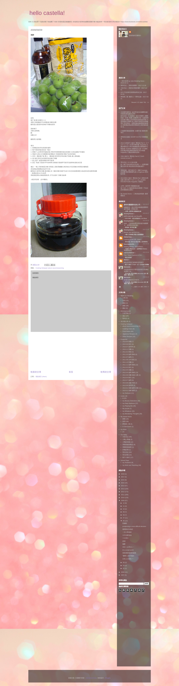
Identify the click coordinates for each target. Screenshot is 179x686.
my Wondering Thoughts (130, 414)
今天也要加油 (127, 535)
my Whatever (126, 411)
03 (124, 565)
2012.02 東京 (126, 367)
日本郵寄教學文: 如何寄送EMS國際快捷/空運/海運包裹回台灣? (134, 113)
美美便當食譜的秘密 (129, 553)
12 (124, 503)
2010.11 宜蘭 (126, 349)
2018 (123, 474)
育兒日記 (125, 452)
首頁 (71, 372)
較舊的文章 (106, 372)
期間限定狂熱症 (127, 529)
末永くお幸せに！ (128, 547)
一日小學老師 (127, 532)
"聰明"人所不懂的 (128, 556)
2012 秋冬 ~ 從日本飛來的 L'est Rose (136, 218)
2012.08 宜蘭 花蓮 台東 (130, 375)
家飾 (123, 419)
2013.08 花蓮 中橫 (128, 383)
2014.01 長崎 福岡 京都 (130, 388)
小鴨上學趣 (126, 439)
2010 (123, 497)
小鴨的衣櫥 (126, 442)
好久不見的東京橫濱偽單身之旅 (131, 92)
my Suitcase (126, 393)
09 (124, 512)
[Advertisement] (70, 351)
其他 (123, 300)
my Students (126, 462)
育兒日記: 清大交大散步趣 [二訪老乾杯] (136, 241)
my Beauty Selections (129, 401)
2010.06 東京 (126, 344)
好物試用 (125, 450)
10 (124, 509)
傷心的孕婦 (128, 257)
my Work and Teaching (130, 465)
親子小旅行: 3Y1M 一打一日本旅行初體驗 (137, 264)
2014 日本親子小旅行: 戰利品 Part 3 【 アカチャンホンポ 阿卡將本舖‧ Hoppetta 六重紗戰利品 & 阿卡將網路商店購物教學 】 (135, 144)
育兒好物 (125, 455)
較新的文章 (36, 372)
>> (148, 102)
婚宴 (123, 305)
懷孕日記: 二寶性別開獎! (129, 85)
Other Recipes (127, 336)
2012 (123, 492)
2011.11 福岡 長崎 (128, 365)
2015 (123, 483)
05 (124, 562)
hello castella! (47, 13)
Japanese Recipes (128, 334)
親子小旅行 (126, 457)
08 (124, 515)
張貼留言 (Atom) (41, 376)
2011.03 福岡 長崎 (128, 354)
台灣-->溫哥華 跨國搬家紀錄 (130, 186)
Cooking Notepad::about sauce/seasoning (50, 268)
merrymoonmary (91, 678)
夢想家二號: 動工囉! (131, 227)
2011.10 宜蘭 (126, 362)
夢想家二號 (126, 424)
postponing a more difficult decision (134, 526)
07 (124, 518)
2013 (123, 489)
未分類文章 (124, 321)
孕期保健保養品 (127, 444)
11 (124, 506)
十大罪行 (125, 538)
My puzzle (125, 408)
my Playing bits (127, 406)
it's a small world (128, 550)
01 (124, 568)
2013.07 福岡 (126, 380)
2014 (123, 486)
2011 (123, 495)
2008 (123, 572)
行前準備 (125, 313)
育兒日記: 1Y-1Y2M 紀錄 (129, 162)
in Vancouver (126, 426)
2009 (123, 500)
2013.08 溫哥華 (127, 385)
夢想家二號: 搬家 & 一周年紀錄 (131, 97)
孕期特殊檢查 (127, 447)
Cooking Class (127, 329)
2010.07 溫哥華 (127, 347)
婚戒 (123, 303)
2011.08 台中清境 (128, 360)
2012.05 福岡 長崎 (128, 372)
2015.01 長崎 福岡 (128, 390)
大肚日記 (125, 437)
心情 (123, 298)
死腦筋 (124, 523)
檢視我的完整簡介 (135, 35)
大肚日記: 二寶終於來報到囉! (130, 88)
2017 (123, 477)
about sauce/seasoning (130, 326)
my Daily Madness (128, 403)
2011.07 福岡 (126, 357)
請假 (123, 541)
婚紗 (123, 308)
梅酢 (123, 544)
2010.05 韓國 (126, 341)
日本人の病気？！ (128, 559)
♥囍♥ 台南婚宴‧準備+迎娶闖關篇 (134, 234)
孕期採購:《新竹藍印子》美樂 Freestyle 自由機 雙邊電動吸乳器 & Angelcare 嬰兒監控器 (134, 172)
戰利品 (124, 318)
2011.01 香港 (126, 352)
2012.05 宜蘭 (126, 370)
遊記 (123, 316)
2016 (123, 480)
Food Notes (126, 331)
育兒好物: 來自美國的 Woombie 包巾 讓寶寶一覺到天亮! (136, 282)
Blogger (107, 678)
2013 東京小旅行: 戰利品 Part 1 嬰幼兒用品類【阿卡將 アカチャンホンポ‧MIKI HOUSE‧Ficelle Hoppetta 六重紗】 (134, 180)
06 (124, 521)
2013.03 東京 (126, 377)
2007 (123, 575)
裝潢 (123, 421)
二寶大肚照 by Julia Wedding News (133, 81)
